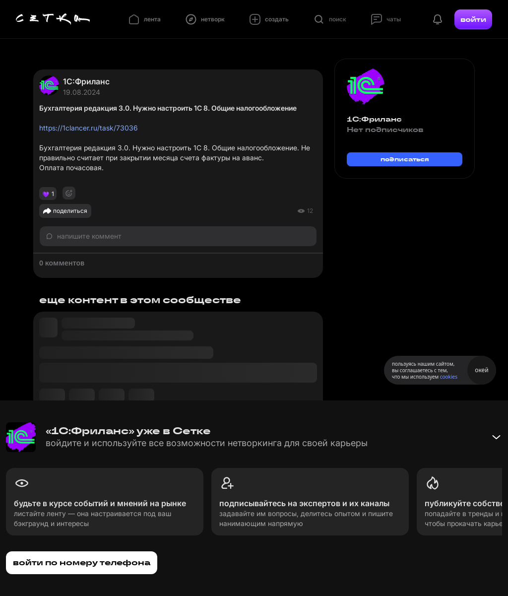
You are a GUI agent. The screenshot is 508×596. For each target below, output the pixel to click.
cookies (448, 376)
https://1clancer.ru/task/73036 (88, 128)
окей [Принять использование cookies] (481, 370)
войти (473, 19)
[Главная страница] (53, 19)
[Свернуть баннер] (496, 437)
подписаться (405, 159)
